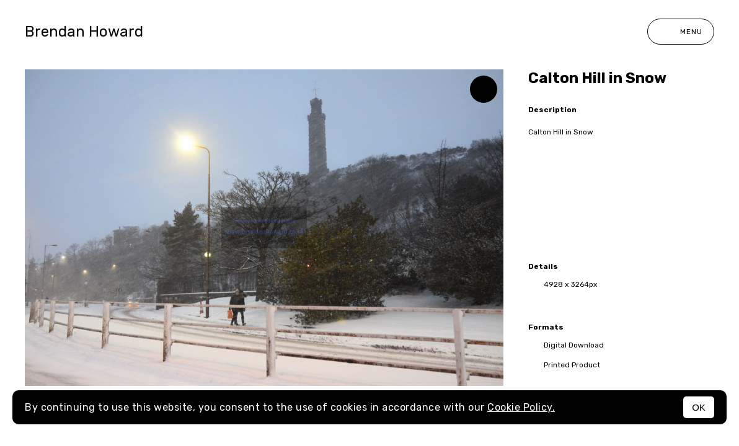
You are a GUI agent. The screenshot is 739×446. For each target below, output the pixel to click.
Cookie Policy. (521, 407)
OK (699, 407)
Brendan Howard (84, 31)
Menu (680, 31)
